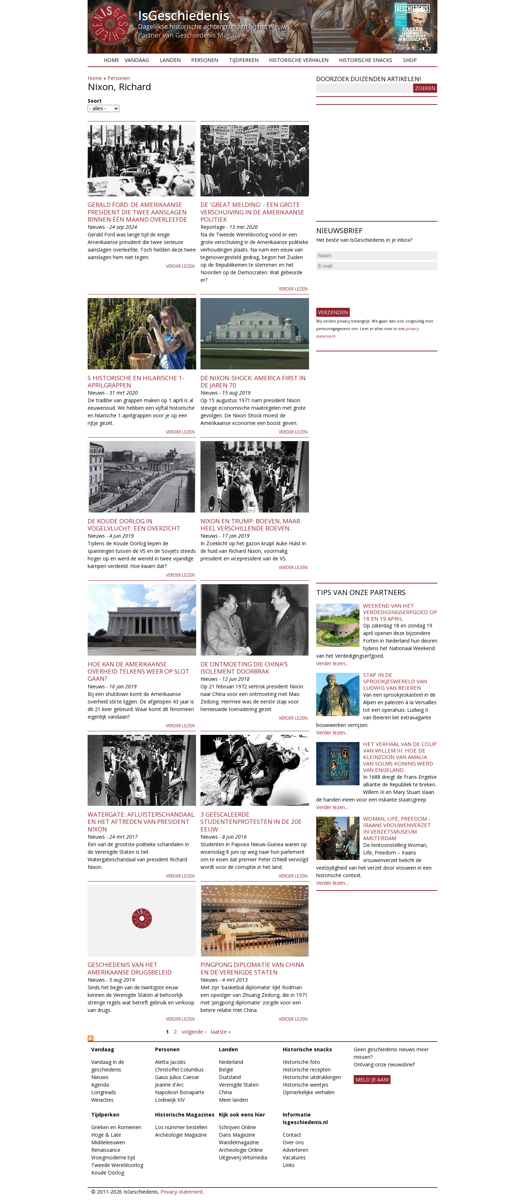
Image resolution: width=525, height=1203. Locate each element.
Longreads (103, 1092)
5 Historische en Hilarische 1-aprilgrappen (136, 381)
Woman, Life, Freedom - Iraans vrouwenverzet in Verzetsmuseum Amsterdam (397, 828)
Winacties (102, 1099)
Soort (95, 100)
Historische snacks (365, 60)
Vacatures (294, 1157)
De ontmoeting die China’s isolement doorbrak (244, 667)
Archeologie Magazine (181, 1134)
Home (111, 60)
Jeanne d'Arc (169, 1084)
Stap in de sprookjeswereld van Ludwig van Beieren (395, 681)
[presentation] (371, 286)
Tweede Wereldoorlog (117, 1165)
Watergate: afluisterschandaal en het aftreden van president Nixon (141, 821)
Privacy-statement (181, 1191)
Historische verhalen (298, 60)
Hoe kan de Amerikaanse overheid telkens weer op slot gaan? (138, 671)
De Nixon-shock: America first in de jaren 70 (253, 381)
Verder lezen (180, 266)
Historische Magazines (185, 1114)
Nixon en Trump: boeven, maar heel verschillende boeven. (250, 524)
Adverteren (295, 1149)
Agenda (100, 1084)
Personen (204, 60)
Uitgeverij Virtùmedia (243, 1157)
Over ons (293, 1142)
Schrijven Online (237, 1127)
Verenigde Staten (239, 1084)
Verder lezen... (332, 663)
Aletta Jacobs (170, 1061)
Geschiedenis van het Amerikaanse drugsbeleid (130, 968)
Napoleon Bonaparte (179, 1092)
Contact (292, 1134)
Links (289, 1165)
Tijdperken (244, 60)
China (225, 1092)
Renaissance (105, 1149)
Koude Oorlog (107, 1172)
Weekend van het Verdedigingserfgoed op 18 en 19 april (400, 612)
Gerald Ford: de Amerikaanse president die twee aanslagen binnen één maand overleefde (137, 211)
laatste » (221, 1031)
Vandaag (137, 60)
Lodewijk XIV (170, 1099)
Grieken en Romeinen (116, 1127)
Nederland (231, 1061)
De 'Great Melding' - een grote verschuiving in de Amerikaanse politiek (252, 211)
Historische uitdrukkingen (312, 1077)
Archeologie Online (241, 1149)
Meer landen (233, 1099)
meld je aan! (372, 1079)
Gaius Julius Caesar (177, 1077)
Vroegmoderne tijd (113, 1157)
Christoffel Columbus (179, 1069)
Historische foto (301, 1061)
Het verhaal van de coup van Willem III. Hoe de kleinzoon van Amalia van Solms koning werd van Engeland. (400, 756)
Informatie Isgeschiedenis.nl (305, 1118)
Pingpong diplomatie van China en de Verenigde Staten (252, 968)
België (226, 1069)
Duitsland (230, 1077)
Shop (410, 60)
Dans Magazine (237, 1134)
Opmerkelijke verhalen (309, 1092)
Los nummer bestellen (181, 1127)
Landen (170, 60)
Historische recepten (307, 1069)
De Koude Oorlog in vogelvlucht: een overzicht (134, 524)
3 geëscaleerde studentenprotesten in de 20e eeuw (251, 821)
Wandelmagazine (239, 1142)
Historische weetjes (305, 1084)
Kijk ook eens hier (242, 1114)
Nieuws (100, 1077)
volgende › (194, 1031)
